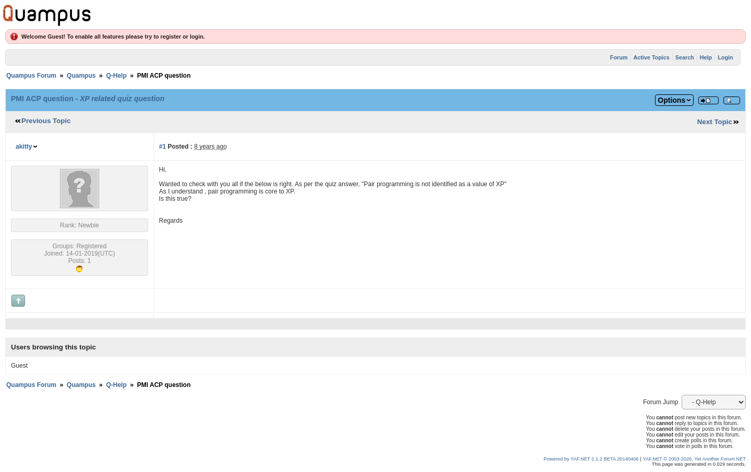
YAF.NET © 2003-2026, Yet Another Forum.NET (694, 459)
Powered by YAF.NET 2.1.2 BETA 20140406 (591, 459)
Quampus (81, 75)
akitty (24, 146)
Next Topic (714, 122)
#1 (162, 146)
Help (706, 57)
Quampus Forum (31, 75)
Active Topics (651, 57)
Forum (619, 57)
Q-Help (116, 75)
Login (725, 57)
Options (671, 100)
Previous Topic (46, 121)
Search (684, 57)
